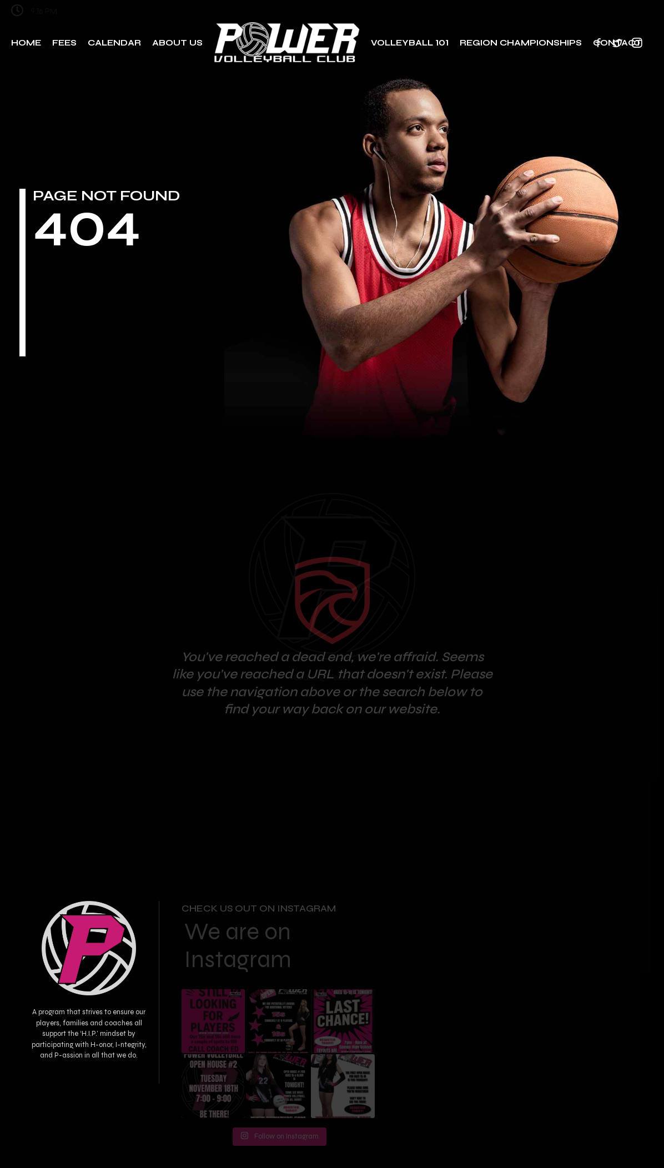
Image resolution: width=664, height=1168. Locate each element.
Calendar (114, 43)
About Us (177, 43)
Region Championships (521, 43)
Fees (64, 43)
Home (26, 43)
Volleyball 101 (410, 43)
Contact (617, 43)
